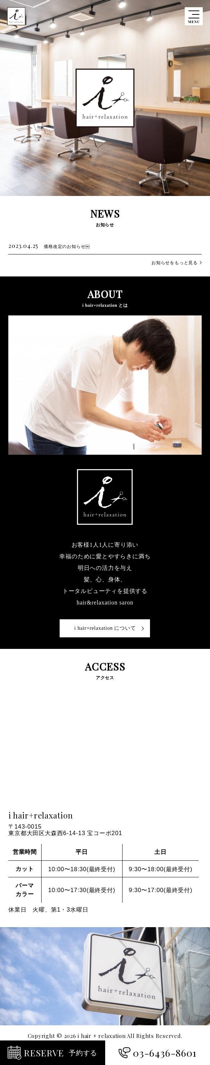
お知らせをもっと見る (174, 263)
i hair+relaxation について (105, 628)
